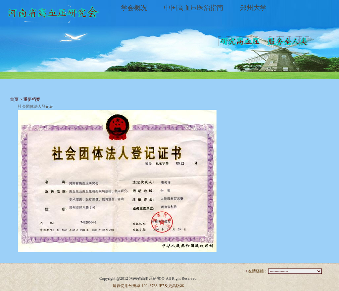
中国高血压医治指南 (193, 7)
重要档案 (31, 99)
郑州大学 (253, 7)
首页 (14, 99)
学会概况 (134, 7)
